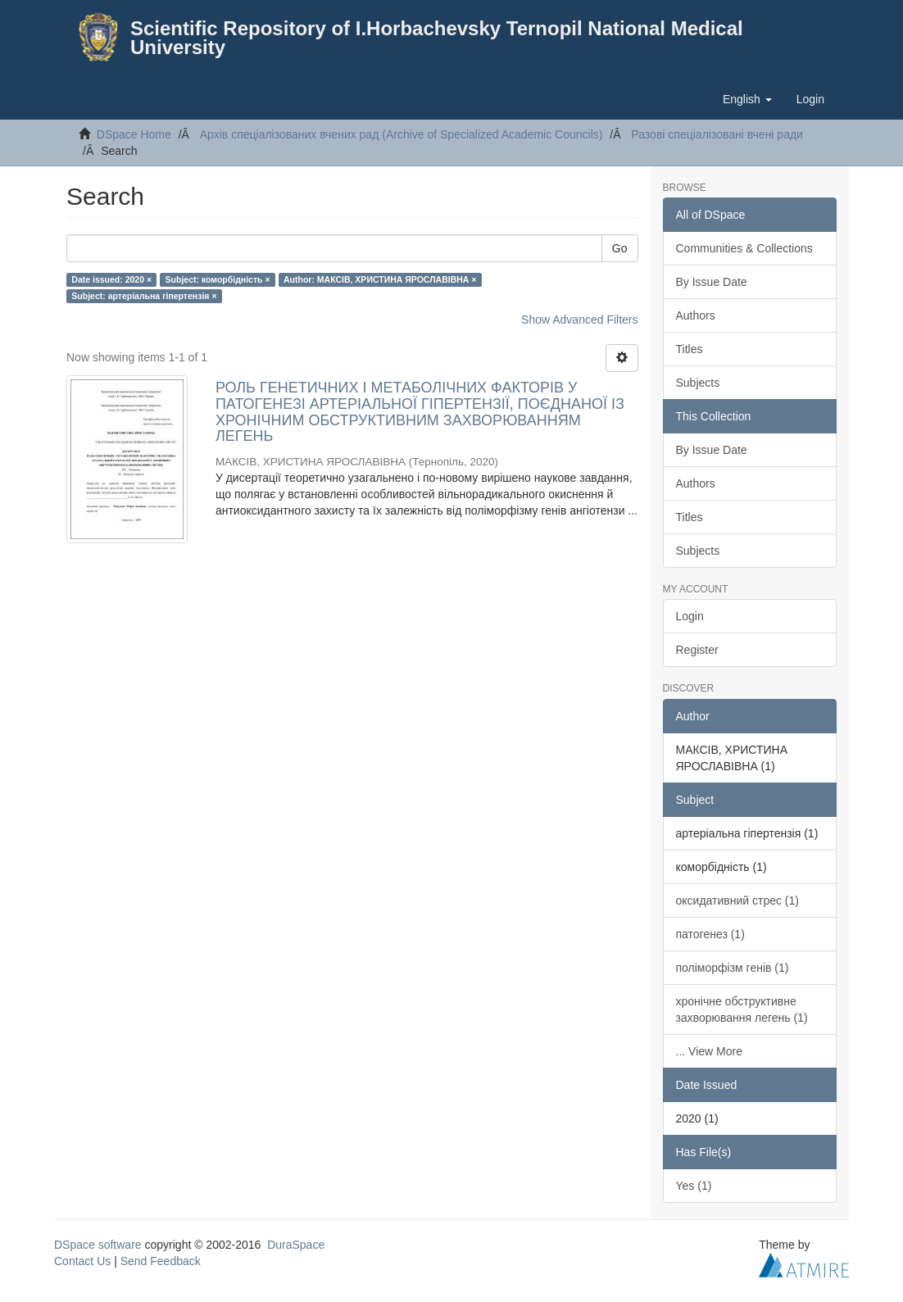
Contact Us (82, 1261)
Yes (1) (694, 1185)
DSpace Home (134, 134)
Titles (689, 349)
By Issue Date (711, 281)
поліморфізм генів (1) (732, 967)
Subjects (698, 382)
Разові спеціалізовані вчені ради (717, 134)
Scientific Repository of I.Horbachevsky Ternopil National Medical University (436, 37)
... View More (709, 1051)
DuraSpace (295, 1244)
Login (690, 616)
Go (620, 248)
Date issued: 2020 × (111, 279)
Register (697, 649)
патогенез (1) (710, 934)
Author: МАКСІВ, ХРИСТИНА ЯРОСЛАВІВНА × (380, 279)
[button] (747, 99)
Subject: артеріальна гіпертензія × (143, 296)
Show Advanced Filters (579, 319)
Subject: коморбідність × (218, 279)
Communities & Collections (744, 248)
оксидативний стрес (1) (737, 900)
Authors (695, 315)
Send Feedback (160, 1261)
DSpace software (98, 1244)
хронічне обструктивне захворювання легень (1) (742, 1009)
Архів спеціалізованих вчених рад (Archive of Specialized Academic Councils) (401, 134)
